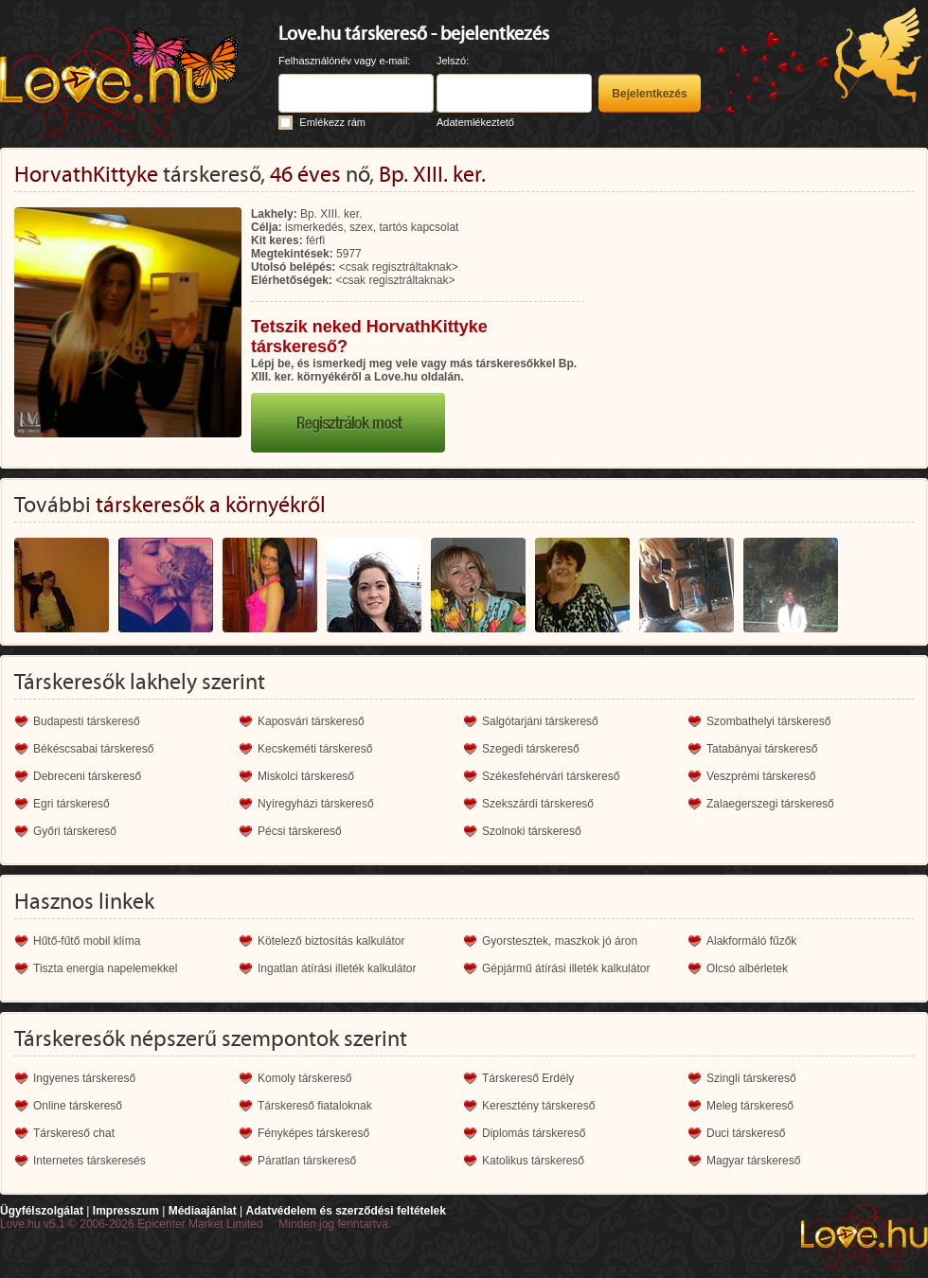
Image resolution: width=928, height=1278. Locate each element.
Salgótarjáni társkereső (540, 721)
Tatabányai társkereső (761, 748)
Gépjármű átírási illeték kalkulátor (566, 968)
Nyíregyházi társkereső (316, 803)
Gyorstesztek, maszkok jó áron (559, 941)
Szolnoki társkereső (531, 831)
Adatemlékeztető (475, 122)
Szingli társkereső (751, 1078)
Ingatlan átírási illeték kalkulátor (337, 968)
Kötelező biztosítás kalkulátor (331, 941)
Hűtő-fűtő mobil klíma (86, 941)
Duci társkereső (745, 1133)
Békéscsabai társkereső (93, 748)
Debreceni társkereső (87, 776)
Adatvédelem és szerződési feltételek (345, 1210)
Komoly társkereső (304, 1078)
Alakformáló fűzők (751, 941)
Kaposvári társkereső (311, 721)
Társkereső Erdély (528, 1078)
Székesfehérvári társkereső (550, 776)
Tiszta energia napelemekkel (105, 968)
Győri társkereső (74, 831)
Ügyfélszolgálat (41, 1210)
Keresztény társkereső (538, 1105)
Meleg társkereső (750, 1105)
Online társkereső (77, 1105)
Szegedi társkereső (531, 748)
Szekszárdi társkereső (538, 803)
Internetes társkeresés (89, 1160)
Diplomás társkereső (533, 1133)
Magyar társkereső (753, 1160)
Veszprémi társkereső (760, 776)
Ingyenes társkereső (84, 1078)
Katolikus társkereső (533, 1160)
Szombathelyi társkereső (768, 721)
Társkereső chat (74, 1133)
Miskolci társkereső (306, 776)
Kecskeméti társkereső (315, 748)
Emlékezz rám (332, 122)
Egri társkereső (71, 803)
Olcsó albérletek (747, 968)
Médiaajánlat (203, 1210)
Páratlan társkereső (307, 1160)
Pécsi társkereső (300, 831)
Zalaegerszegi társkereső (770, 803)
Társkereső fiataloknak (315, 1105)
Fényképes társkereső (313, 1133)
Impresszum (126, 1210)
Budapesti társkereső (86, 721)
